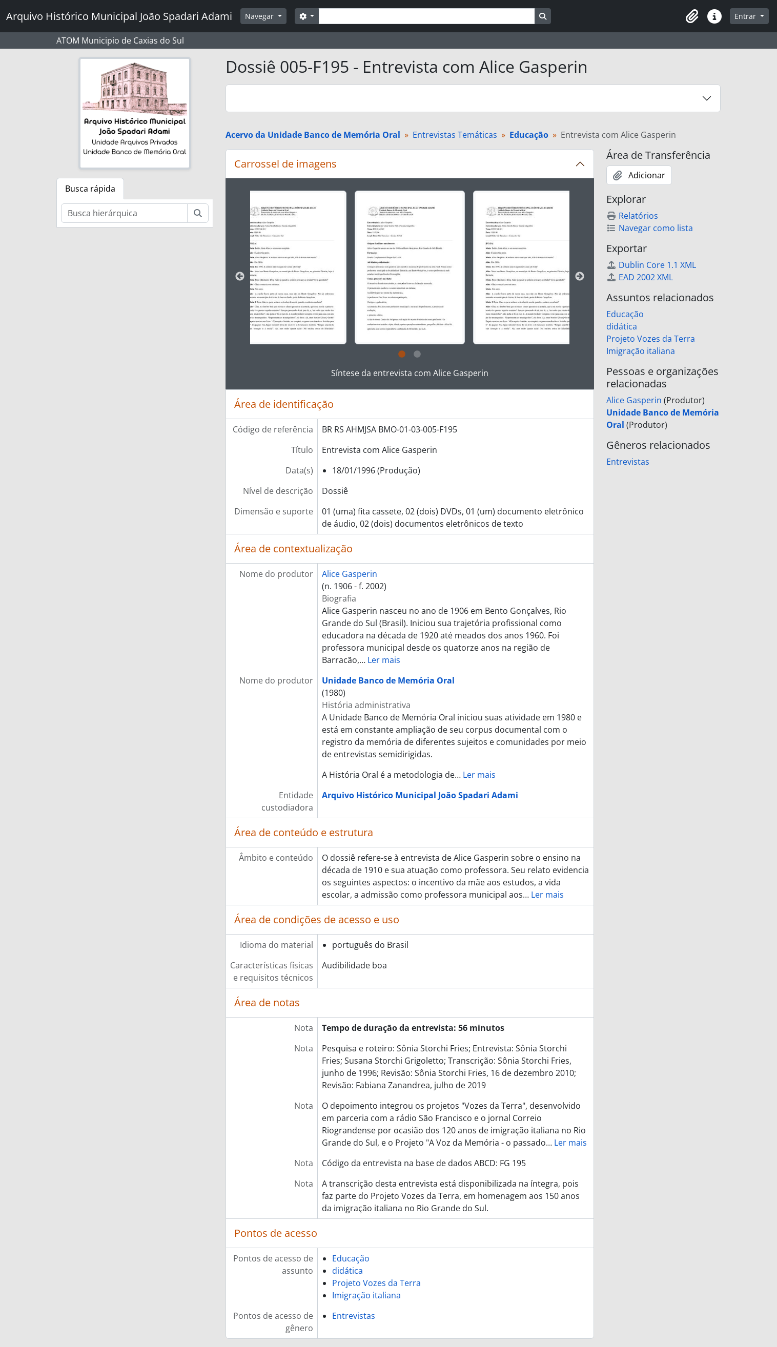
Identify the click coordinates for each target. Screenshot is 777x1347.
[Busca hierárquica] (124, 213)
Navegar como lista (649, 228)
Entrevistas (353, 1315)
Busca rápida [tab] (90, 188)
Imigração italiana (366, 1295)
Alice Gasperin (349, 573)
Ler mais (383, 660)
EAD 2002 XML (639, 277)
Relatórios (632, 215)
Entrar (746, 16)
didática (347, 1270)
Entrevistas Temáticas (455, 134)
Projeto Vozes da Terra (376, 1283)
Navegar (260, 16)
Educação (351, 1258)
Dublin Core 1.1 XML (651, 265)
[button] (692, 16)
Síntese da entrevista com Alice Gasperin (409, 373)
